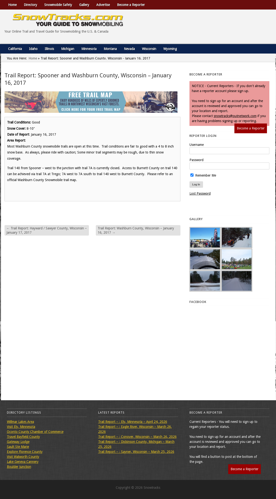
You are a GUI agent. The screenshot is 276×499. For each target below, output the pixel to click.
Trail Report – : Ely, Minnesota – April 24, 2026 (132, 422)
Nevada (129, 49)
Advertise (103, 5)
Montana (110, 49)
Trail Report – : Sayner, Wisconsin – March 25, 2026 (136, 452)
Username (196, 145)
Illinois (49, 49)
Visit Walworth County (23, 457)
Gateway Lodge (18, 442)
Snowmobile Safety (58, 5)
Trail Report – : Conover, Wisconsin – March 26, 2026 (137, 437)
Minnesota (89, 49)
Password (196, 160)
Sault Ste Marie (18, 447)
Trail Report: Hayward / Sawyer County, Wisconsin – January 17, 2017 (46, 230)
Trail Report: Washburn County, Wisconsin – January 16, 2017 (136, 230)
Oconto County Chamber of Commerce (35, 432)
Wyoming (170, 49)
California (15, 49)
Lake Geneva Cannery (23, 462)
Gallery (84, 5)
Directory (30, 5)
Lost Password (200, 193)
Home (12, 5)
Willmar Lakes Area (20, 422)
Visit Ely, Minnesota (21, 427)
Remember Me (203, 175)
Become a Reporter (131, 5)
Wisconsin (149, 49)
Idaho (33, 49)
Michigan (67, 49)
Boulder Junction (19, 467)
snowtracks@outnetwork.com (235, 116)
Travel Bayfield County (23, 437)
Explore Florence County (25, 452)
